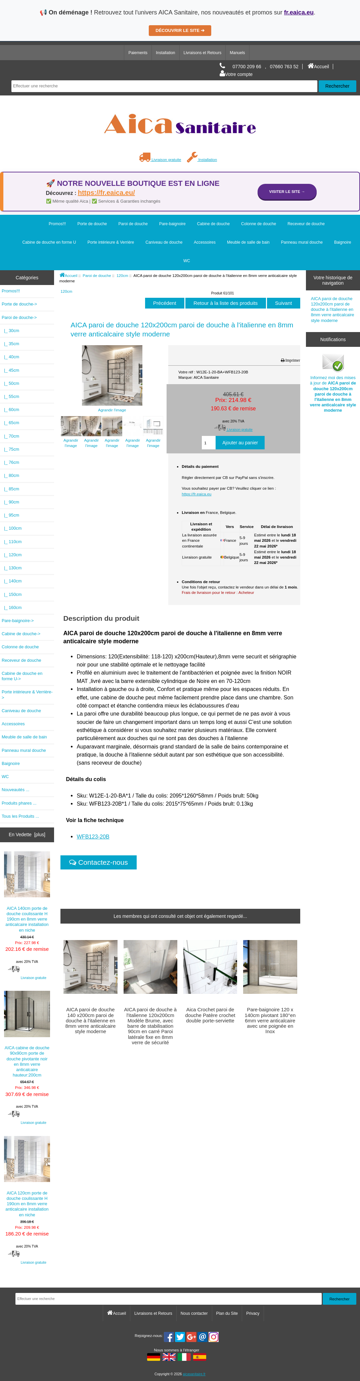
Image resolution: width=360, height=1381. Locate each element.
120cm (122, 275)
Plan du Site (227, 1313)
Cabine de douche (213, 223)
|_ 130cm (11, 567)
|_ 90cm (10, 501)
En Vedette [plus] (27, 834)
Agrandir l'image (71, 440)
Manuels (237, 52)
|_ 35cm (10, 343)
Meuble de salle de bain (248, 242)
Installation (165, 52)
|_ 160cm (11, 607)
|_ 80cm (10, 475)
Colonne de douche (258, 223)
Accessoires (205, 242)
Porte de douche (92, 223)
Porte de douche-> (19, 304)
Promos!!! (57, 223)
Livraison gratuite (160, 159)
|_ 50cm (10, 383)
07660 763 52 (284, 66)
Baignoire (342, 242)
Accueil (318, 66)
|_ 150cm (11, 594)
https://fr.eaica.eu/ (106, 192)
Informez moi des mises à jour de (333, 382)
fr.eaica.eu (299, 12)
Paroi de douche (97, 275)
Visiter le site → (287, 191)
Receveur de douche (306, 223)
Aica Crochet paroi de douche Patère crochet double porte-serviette (210, 1015)
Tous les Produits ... (20, 816)
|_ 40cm (10, 356)
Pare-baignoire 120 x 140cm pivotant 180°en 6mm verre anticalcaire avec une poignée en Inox (270, 1020)
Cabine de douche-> (21, 633)
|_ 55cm (10, 396)
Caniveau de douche (163, 242)
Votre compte (236, 74)
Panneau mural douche (302, 242)
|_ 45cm (10, 370)
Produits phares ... (19, 803)
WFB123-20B (93, 837)
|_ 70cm (10, 436)
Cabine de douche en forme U (49, 242)
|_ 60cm (10, 409)
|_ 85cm (10, 488)
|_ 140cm (11, 580)
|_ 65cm (10, 422)
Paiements (137, 52)
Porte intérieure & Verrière (111, 242)
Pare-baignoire (172, 223)
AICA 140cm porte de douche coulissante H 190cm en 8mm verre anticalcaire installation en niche (27, 892)
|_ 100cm (11, 528)
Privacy (252, 1313)
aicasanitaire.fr (194, 1374)
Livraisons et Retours (203, 52)
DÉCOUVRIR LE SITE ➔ (179, 30)
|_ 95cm (10, 515)
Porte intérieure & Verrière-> (27, 694)
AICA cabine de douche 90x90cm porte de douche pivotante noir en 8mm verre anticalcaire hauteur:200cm (27, 1034)
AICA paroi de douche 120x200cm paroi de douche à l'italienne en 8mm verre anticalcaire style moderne (332, 309)
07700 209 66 (247, 66)
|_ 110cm (11, 541)
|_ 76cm (10, 462)
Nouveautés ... (15, 789)
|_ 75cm (10, 449)
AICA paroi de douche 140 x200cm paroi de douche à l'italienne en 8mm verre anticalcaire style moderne (90, 1020)
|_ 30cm (10, 330)
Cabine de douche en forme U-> (22, 676)
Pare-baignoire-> (18, 620)
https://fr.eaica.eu (196, 494)
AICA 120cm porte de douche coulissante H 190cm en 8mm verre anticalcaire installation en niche (27, 1176)
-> (19, 317)
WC (186, 260)
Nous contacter (194, 1313)
